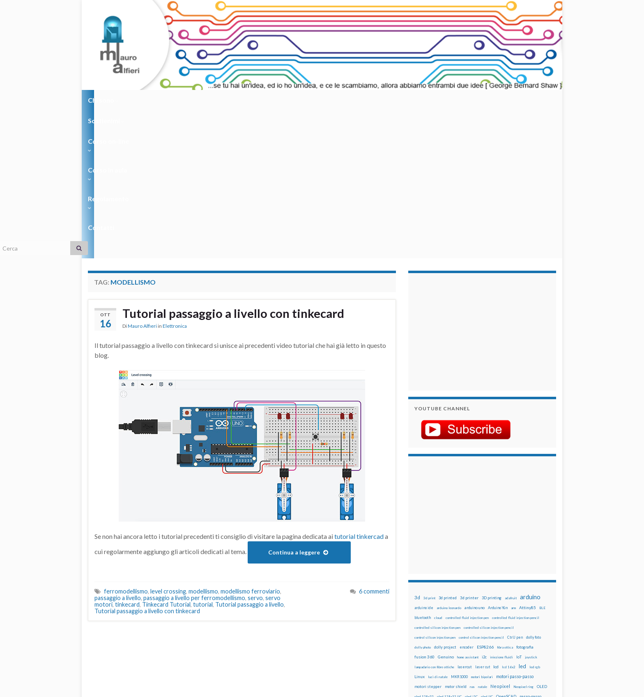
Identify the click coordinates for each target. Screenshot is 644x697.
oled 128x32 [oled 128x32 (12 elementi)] (424, 549)
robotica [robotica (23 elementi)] (468, 588)
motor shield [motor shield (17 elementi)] (456, 538)
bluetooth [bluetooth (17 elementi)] (422, 469)
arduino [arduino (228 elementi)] (530, 449)
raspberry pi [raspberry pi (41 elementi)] (491, 577)
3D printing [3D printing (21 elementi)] (491, 450)
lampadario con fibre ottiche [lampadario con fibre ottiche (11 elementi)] (434, 519)
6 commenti (374, 443)
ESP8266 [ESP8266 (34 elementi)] (485, 499)
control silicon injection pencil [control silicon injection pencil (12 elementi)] (481, 490)
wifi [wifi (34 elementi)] (537, 607)
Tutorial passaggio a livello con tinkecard (235, 165)
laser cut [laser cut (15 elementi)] (482, 519)
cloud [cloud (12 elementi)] (438, 470)
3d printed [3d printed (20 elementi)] (448, 450)
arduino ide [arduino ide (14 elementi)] (423, 460)
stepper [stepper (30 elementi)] (532, 597)
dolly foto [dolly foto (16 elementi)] (533, 489)
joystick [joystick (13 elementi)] (531, 509)
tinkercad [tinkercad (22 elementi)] (490, 607)
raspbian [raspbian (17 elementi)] (421, 588)
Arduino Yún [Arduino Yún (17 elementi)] (498, 460)
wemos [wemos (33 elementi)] (524, 607)
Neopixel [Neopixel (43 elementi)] (500, 538)
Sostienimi (149, 100)
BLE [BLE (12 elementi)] (542, 460)
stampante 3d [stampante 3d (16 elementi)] (510, 598)
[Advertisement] (465, 182)
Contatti (367, 100)
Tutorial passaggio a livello (249, 456)
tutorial (203, 456)
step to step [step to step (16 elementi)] (425, 607)
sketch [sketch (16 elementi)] (420, 598)
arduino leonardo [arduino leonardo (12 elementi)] (449, 460)
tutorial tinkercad (359, 388)
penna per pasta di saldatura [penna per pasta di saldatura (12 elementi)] (507, 559)
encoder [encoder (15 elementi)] (467, 499)
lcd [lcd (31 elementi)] (496, 518)
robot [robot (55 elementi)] (452, 587)
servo (255, 449)
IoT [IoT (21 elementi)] (519, 509)
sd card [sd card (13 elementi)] (502, 588)
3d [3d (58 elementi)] (417, 449)
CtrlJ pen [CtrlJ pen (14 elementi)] (515, 490)
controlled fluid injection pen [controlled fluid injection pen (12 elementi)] (467, 470)
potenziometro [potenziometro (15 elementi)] (472, 568)
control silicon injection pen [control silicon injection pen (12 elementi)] (434, 490)
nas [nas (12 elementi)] (472, 539)
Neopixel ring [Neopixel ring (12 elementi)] (523, 539)
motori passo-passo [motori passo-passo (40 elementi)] (515, 528)
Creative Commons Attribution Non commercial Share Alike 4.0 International (386, 659)
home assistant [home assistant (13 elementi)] (467, 509)
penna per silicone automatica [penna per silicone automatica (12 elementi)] (435, 568)
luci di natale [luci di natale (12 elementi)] (438, 529)
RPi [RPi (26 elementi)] (481, 587)
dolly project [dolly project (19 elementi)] (445, 499)
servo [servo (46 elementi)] (517, 587)
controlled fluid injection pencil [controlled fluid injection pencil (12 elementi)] (515, 470)
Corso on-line (203, 100)
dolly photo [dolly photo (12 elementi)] (422, 499)
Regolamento (318, 100)
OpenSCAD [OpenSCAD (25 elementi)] (506, 548)
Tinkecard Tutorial (166, 456)
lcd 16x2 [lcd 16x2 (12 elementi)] (508, 519)
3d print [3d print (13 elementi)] (429, 450)
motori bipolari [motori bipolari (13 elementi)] (482, 529)
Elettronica (175, 178)
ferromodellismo (126, 443)
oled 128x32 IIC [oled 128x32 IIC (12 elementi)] (449, 549)
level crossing (168, 443)
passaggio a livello (117, 449)
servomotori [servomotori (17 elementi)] (537, 588)
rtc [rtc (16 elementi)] (490, 588)
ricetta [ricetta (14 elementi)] (437, 588)
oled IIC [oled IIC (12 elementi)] (487, 549)
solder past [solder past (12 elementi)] (438, 598)
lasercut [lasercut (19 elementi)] (465, 519)
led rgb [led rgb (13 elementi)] (534, 519)
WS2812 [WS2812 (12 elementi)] (421, 618)
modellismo (203, 443)
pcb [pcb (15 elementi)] (417, 558)
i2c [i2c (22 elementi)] (484, 509)
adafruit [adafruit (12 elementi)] (511, 450)
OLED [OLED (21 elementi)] (542, 538)
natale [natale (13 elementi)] (482, 539)
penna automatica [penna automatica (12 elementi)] (435, 559)
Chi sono (103, 100)
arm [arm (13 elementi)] (513, 460)
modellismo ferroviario (250, 443)
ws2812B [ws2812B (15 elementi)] (439, 617)
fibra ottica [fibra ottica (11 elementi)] (505, 499)
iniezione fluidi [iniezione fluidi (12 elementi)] (501, 509)
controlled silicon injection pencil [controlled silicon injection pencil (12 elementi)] (489, 480)
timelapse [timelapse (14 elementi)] (470, 608)
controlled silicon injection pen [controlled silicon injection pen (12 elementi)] (437, 480)
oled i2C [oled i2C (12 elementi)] (471, 549)
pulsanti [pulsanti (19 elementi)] (511, 568)
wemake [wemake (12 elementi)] (508, 608)
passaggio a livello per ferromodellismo (194, 449)
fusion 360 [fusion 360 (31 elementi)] (424, 508)
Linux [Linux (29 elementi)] (419, 528)
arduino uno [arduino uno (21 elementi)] (475, 460)
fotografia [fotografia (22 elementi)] (525, 499)
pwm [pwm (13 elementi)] (451, 578)
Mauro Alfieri (142, 178)
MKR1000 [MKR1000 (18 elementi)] (459, 529)
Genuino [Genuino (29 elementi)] (446, 508)
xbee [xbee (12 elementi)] (453, 618)
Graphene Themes (157, 687)
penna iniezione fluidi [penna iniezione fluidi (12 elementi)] (467, 559)
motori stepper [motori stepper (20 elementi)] (428, 538)
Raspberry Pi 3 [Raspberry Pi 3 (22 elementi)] (521, 578)
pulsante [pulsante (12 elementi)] (494, 568)
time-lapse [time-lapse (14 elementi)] (448, 608)
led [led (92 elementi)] (522, 518)
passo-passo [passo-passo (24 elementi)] (530, 548)
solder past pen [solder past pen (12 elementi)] (460, 598)
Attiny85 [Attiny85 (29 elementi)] (527, 459)
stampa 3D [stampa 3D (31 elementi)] (485, 597)
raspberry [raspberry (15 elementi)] (466, 578)
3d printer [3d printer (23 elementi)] (469, 450)
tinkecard (127, 456)
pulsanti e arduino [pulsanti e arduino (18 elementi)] (429, 578)
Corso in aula (261, 100)
